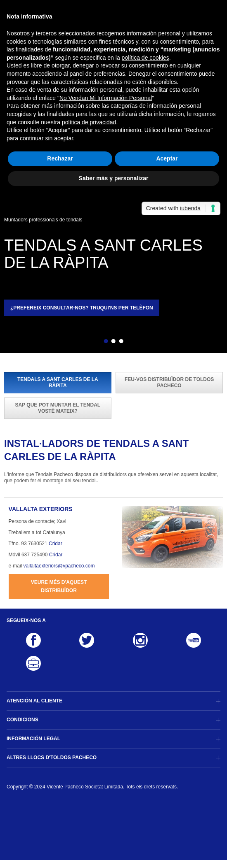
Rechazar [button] (60, 158)
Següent (135, 342)
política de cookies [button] (145, 57)
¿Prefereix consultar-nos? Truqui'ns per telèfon (81, 308)
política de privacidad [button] (89, 122)
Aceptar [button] (166, 158)
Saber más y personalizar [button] (114, 178)
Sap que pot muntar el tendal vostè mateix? (58, 408)
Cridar (55, 543)
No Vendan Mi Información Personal (105, 98)
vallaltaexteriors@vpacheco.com (59, 566)
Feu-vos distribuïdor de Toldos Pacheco (169, 382)
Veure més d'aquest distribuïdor (59, 586)
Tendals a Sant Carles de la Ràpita (57, 382)
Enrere (91, 342)
